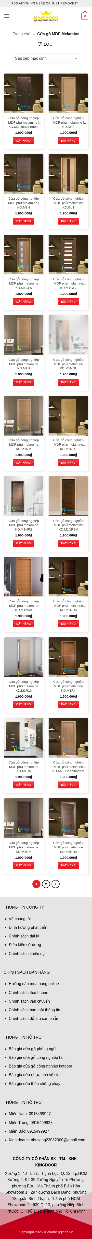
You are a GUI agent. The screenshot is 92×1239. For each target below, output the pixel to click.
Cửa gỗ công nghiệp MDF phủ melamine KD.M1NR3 (23, 605)
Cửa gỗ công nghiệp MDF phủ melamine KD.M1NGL (68, 364)
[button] (7, 16)
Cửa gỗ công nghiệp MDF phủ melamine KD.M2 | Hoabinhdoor (68, 767)
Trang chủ (21, 34)
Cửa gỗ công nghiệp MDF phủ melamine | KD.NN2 (68, 122)
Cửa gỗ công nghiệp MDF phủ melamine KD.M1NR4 (68, 605)
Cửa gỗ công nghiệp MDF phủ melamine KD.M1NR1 (68, 444)
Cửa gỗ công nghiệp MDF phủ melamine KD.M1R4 (68, 686)
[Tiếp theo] (56, 884)
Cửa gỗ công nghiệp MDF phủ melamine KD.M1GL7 (68, 283)
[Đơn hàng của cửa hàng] (46, 58)
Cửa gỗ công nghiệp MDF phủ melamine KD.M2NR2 (68, 847)
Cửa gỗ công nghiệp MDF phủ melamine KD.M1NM (23, 444)
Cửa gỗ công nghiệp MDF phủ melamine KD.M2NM (23, 847)
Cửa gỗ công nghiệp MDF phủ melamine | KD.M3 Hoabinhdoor (23, 122)
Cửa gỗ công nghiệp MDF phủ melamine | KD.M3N (23, 203)
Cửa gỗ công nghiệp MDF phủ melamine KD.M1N (23, 364)
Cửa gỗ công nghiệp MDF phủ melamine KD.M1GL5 (23, 283)
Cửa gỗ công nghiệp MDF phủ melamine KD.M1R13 (23, 686)
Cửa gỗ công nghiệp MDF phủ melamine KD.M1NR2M (68, 525)
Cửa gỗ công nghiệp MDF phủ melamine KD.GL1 (68, 203)
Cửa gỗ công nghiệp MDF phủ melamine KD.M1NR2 (23, 525)
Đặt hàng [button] (23, 140)
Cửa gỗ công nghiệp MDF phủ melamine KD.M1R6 (23, 767)
